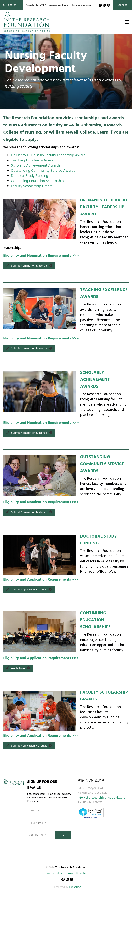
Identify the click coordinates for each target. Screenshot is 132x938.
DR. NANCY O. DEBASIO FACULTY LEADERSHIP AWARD (103, 207)
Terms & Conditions (77, 873)
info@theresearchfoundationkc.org (102, 797)
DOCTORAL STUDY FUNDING (98, 540)
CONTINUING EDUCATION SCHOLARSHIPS (95, 620)
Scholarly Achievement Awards (35, 166)
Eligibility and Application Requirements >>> (41, 580)
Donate (122, 5)
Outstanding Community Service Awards (43, 171)
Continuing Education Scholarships (38, 181)
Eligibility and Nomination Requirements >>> (41, 256)
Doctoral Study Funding (29, 176)
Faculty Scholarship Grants (31, 186)
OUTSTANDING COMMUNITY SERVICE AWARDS (102, 464)
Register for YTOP (36, 5)
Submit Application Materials (29, 589)
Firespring (75, 887)
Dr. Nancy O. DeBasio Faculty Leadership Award (48, 155)
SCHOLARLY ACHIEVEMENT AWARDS (95, 379)
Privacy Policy (53, 873)
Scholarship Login (82, 5)
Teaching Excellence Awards (33, 161)
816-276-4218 (91, 781)
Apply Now (18, 668)
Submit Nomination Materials (29, 266)
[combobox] (11, 5)
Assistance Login (59, 5)
